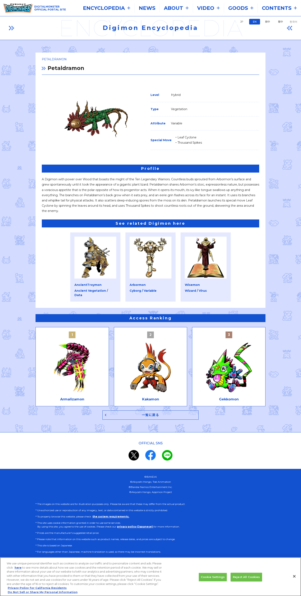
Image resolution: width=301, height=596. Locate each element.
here (18, 569)
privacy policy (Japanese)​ (135, 526)
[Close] (294, 578)
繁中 (280, 21)
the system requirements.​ (110, 516)
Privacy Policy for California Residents (37, 589)
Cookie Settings (213, 579)
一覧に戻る (150, 415)
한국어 (293, 21)
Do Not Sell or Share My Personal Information (43, 594)
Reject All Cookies (246, 579)
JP (241, 21)
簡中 (267, 21)
